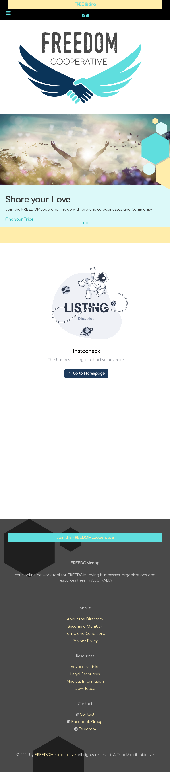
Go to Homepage (86, 373)
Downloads (85, 689)
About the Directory (85, 619)
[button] (83, 223)
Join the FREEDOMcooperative (85, 538)
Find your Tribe (19, 219)
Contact (87, 715)
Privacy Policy (85, 641)
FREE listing (85, 4)
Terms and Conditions (85, 634)
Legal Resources (85, 674)
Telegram (87, 729)
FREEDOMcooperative (55, 755)
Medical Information (85, 682)
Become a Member (85, 627)
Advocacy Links (85, 667)
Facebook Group (87, 722)
